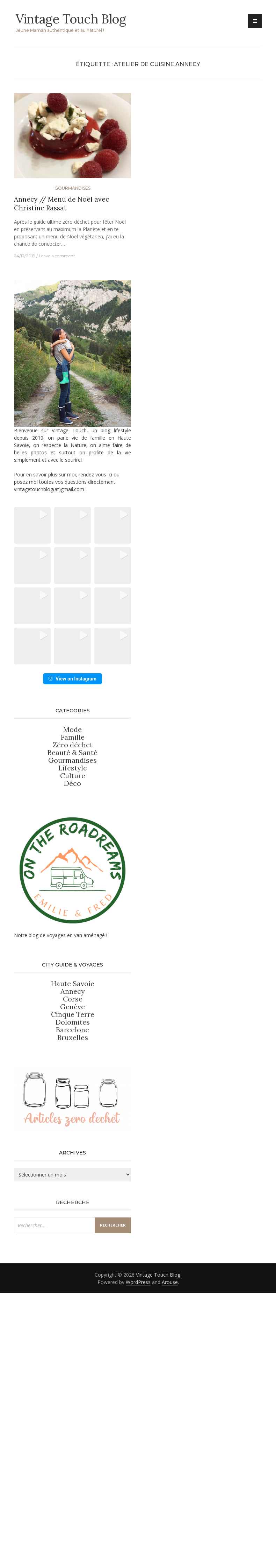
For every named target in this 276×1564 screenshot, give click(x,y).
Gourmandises (72, 188)
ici (110, 474)
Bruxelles (72, 1115)
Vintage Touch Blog (71, 19)
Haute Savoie (72, 1061)
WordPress (138, 1360)
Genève (72, 1084)
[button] (32, 525)
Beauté (60, 830)
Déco (72, 861)
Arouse (170, 1360)
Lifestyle (72, 846)
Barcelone (72, 1107)
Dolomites (73, 1100)
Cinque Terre (72, 1092)
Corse (72, 1077)
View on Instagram (72, 757)
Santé (88, 830)
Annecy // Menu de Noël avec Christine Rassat (61, 203)
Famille (73, 815)
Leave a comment (57, 255)
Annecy (72, 1069)
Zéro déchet (73, 822)
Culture (72, 853)
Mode (72, 807)
